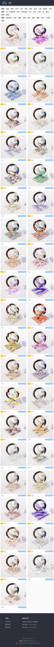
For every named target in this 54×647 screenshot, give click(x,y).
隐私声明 (7, 627)
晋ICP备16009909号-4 (28, 638)
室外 (2, 12)
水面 (39, 12)
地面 (29, 18)
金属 (24, 18)
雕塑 (3, 15)
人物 (21, 9)
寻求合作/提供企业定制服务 (30, 621)
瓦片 (30, 12)
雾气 (34, 12)
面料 (20, 18)
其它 (2, 9)
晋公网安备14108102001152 (29, 641)
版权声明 (7, 624)
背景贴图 (12, 12)
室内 (2, 18)
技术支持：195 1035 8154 (29, 624)
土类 (40, 9)
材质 (12, 9)
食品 (35, 9)
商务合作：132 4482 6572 (29, 627)
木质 (15, 18)
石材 (18, 12)
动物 (26, 9)
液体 (31, 9)
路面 (8, 9)
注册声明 (7, 621)
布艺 (43, 18)
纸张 (50, 9)
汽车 (17, 9)
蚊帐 (2, 21)
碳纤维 (45, 9)
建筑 (47, 12)
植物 (8, 15)
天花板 (48, 18)
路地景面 (24, 12)
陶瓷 (38, 18)
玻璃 (33, 18)
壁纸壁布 (9, 18)
